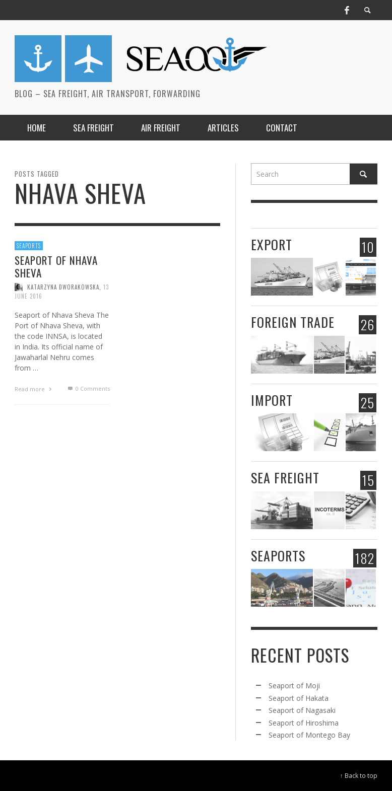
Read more (34, 389)
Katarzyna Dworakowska (63, 287)
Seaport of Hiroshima (304, 723)
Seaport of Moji (294, 685)
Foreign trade (293, 322)
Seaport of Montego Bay (309, 735)
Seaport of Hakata (299, 698)
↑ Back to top (358, 775)
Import (272, 400)
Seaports (29, 246)
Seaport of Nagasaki (302, 710)
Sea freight (285, 477)
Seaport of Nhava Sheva (56, 266)
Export (271, 244)
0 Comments (87, 388)
